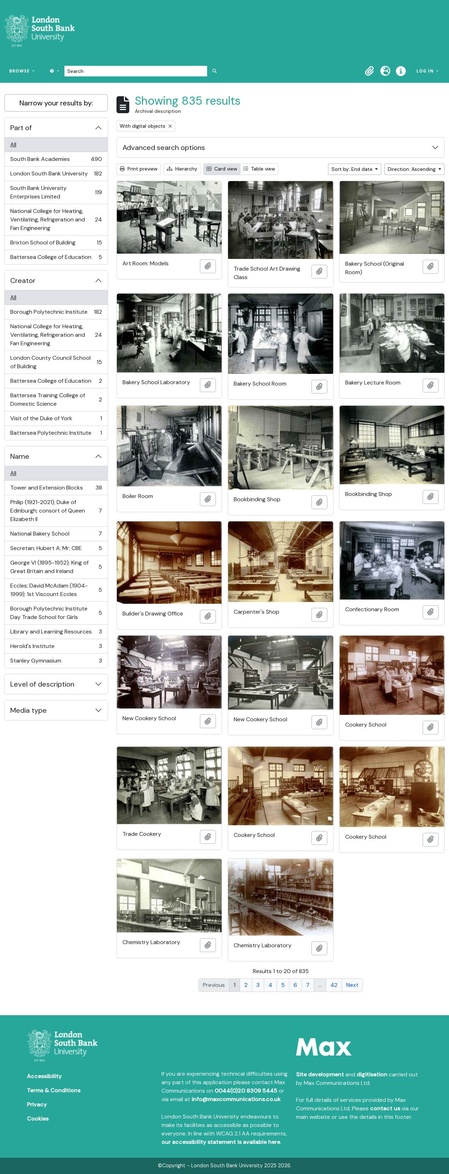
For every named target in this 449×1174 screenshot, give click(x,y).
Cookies (38, 1118)
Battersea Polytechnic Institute (56, 434)
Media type (28, 710)
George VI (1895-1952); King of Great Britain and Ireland (56, 567)
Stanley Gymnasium (56, 662)
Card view (221, 169)
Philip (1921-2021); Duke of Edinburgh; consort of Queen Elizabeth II (56, 510)
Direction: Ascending (412, 169)
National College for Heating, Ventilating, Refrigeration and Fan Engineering (56, 219)
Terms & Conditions (53, 1090)
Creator (22, 280)
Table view (259, 169)
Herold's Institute (56, 648)
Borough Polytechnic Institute (56, 313)
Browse (20, 71)
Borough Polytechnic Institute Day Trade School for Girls (56, 613)
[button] (369, 71)
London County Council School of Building (56, 362)
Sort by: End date (352, 169)
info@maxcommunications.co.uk (236, 1099)
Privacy (37, 1104)
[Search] (136, 71)
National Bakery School (56, 535)
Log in (425, 71)
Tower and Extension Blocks (56, 489)
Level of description (42, 684)
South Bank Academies (56, 161)
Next (352, 985)
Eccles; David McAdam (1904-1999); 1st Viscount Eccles (56, 590)
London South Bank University (56, 175)
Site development (320, 1074)
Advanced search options (164, 147)
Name (19, 456)
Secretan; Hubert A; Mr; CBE (56, 550)
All (13, 144)
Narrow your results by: (56, 103)
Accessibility (44, 1076)
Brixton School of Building (56, 244)
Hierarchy (182, 169)
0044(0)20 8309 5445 (246, 1090)
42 (333, 985)
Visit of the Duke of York (56, 420)
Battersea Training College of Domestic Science (56, 399)
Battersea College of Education (56, 258)
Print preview (139, 169)
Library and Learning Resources (56, 633)
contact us (385, 1108)
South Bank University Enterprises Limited (56, 192)
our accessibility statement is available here (220, 1142)
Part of (21, 127)
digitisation (372, 1074)
